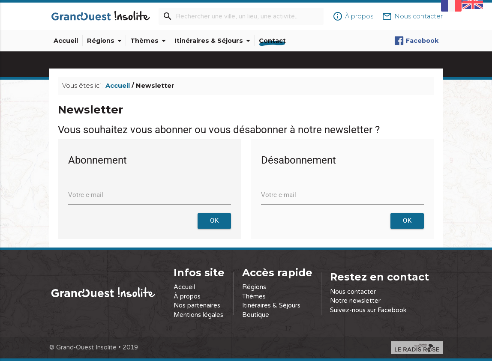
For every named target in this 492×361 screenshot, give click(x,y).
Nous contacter (353, 291)
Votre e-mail (85, 195)
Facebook (416, 40)
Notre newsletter (355, 300)
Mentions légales (198, 315)
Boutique (255, 315)
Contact (272, 41)
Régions (106, 40)
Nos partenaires (197, 305)
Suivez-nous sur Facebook (368, 310)
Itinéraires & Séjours (213, 40)
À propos (187, 296)
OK (214, 220)
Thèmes (149, 40)
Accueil (66, 41)
